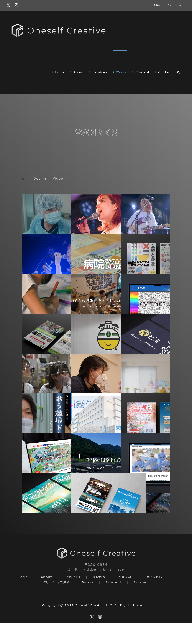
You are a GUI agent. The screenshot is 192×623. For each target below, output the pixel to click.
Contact (141, 582)
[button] (178, 72)
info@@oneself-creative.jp (166, 5)
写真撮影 (124, 577)
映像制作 (99, 577)
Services (72, 577)
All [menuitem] (24, 178)
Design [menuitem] (39, 178)
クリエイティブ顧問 (56, 582)
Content (113, 582)
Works (88, 582)
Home (23, 577)
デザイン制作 (152, 577)
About (46, 577)
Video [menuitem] (58, 178)
